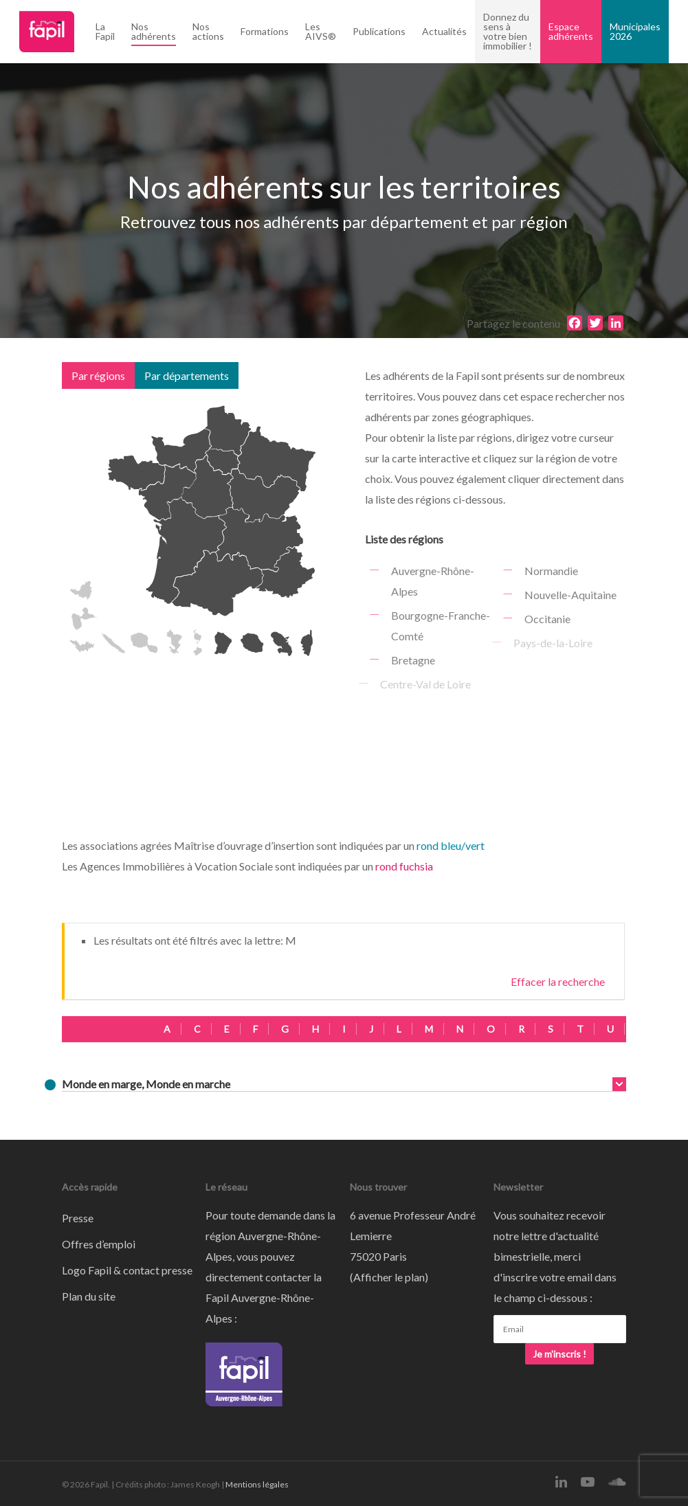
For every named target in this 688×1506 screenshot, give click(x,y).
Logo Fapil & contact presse (127, 1270)
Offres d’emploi (98, 1243)
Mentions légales (257, 1484)
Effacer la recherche (558, 981)
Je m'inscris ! (559, 1354)
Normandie (550, 570)
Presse (77, 1217)
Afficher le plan (389, 1276)
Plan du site (88, 1296)
